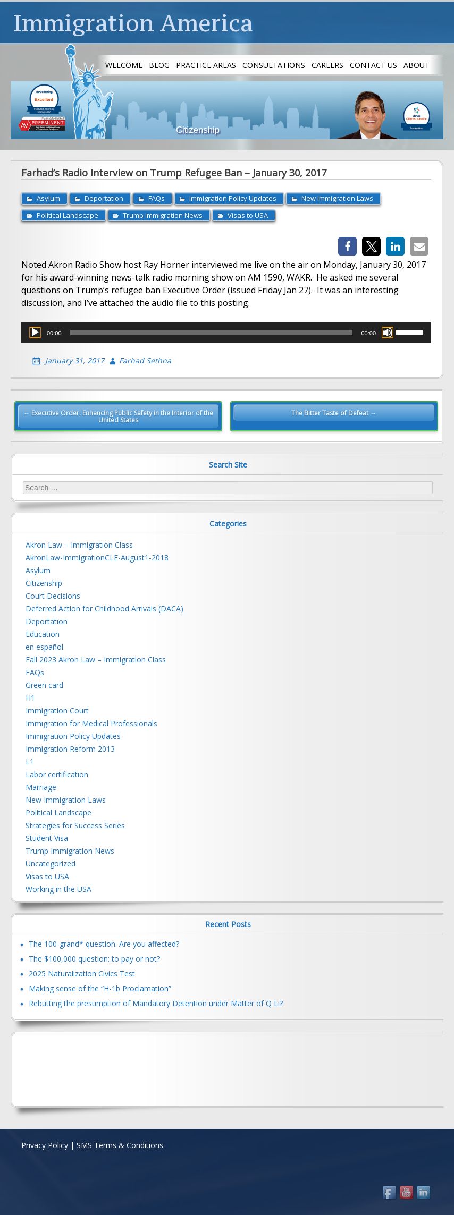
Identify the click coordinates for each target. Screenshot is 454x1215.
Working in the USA (58, 889)
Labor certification (57, 774)
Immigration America (133, 23)
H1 (30, 698)
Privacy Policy (44, 1145)
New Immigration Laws (337, 198)
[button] (347, 246)
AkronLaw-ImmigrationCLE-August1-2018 (97, 558)
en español (44, 647)
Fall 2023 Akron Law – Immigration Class (96, 660)
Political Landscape (67, 215)
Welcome (123, 65)
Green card (44, 685)
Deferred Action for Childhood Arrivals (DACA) (104, 609)
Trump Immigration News (163, 215)
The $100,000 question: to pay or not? (94, 958)
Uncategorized (50, 864)
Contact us (373, 65)
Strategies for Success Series (75, 825)
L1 (30, 762)
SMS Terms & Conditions (120, 1145)
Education (43, 634)
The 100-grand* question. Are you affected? (104, 943)
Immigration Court (57, 711)
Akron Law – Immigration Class (79, 545)
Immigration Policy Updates (232, 198)
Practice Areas (206, 65)
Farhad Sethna (145, 360)
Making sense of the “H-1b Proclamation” (100, 988)
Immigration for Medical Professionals (91, 723)
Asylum (48, 198)
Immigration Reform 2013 (70, 749)
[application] (226, 332)
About (416, 65)
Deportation (104, 198)
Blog (159, 65)
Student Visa (47, 838)
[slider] (211, 332)
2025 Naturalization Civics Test (82, 973)
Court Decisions (53, 596)
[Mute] (387, 332)
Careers (327, 65)
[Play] (35, 332)
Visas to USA (248, 215)
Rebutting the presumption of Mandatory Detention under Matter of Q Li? (156, 1003)
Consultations (273, 65)
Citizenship (44, 583)
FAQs (156, 198)
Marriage (41, 787)
